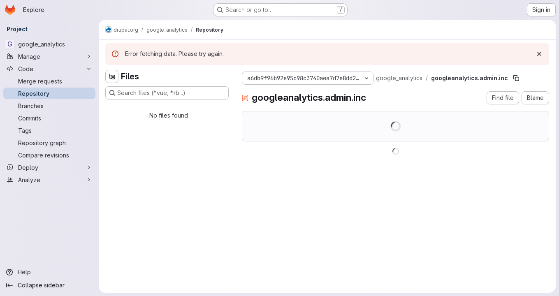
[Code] (49, 68)
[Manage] (49, 56)
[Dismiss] (539, 54)
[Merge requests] (49, 81)
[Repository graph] (49, 142)
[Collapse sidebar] (49, 285)
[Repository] (49, 93)
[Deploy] (49, 167)
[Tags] (49, 130)
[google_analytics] (49, 44)
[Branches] (49, 105)
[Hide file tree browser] (111, 76)
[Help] (49, 272)
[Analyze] (49, 179)
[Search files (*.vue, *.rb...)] (167, 92)
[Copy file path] (516, 78)
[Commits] (49, 118)
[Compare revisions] (49, 155)
